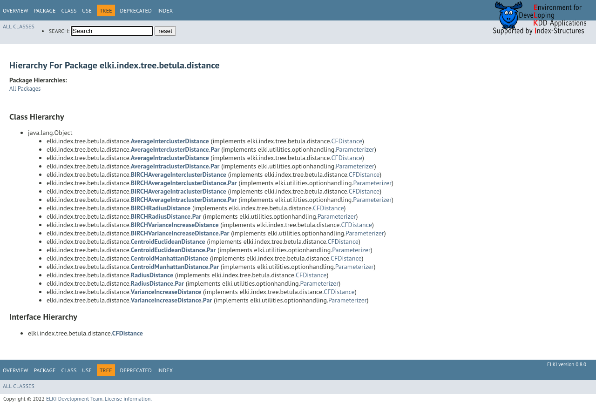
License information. (128, 398)
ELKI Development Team (74, 398)
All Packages (25, 88)
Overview (15, 10)
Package (44, 10)
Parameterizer (355, 149)
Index (165, 10)
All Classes (18, 26)
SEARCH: (59, 30)
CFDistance (347, 141)
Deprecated (136, 10)
